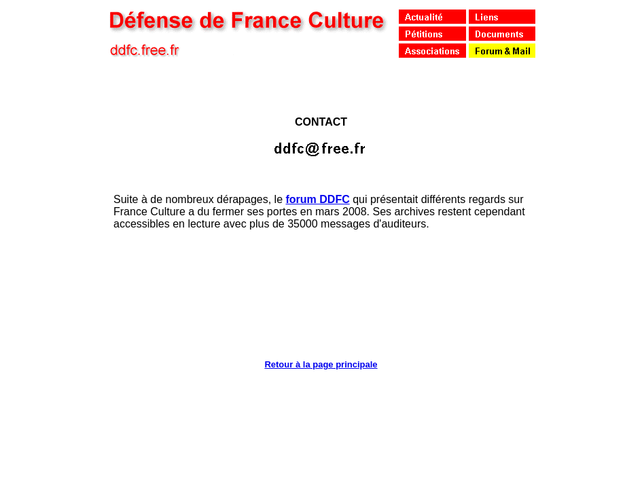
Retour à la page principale (320, 364)
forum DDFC (318, 199)
